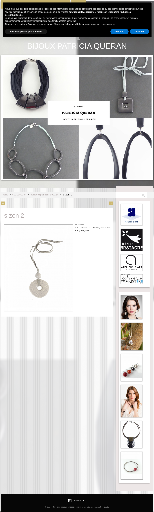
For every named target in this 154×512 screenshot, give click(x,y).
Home (5, 194)
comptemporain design (44, 194)
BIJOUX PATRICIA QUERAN (77, 45)
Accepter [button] (139, 31)
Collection (19, 194)
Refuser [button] (119, 31)
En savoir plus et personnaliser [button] (26, 31)
